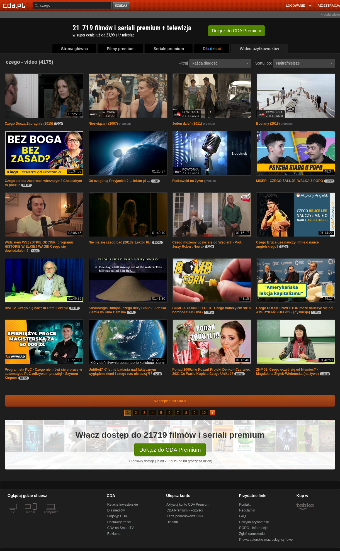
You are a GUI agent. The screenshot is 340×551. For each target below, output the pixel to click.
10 (204, 413)
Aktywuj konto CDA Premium (187, 504)
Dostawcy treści (119, 522)
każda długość (220, 63)
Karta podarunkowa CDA (184, 516)
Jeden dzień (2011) (187, 124)
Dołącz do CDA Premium (170, 450)
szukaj (121, 5)
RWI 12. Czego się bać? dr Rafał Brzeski (36, 308)
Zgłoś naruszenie (251, 534)
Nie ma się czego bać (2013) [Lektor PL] (120, 242)
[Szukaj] (72, 5)
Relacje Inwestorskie (122, 504)
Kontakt (245, 504)
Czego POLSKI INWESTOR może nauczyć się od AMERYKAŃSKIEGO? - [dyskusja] (294, 310)
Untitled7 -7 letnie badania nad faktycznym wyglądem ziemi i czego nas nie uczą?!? (122, 372)
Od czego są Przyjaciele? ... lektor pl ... (119, 181)
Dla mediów (116, 510)
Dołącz (236, 30)
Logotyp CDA (117, 516)
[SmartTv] (35, 515)
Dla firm (172, 522)
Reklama (113, 534)
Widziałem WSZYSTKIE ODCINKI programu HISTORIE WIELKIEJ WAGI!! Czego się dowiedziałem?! (39, 246)
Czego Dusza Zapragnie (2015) (29, 124)
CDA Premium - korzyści (184, 510)
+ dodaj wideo (330, 14)
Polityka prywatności (254, 522)
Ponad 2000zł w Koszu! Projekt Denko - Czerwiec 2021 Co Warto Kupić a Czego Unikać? (211, 372)
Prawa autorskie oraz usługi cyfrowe (266, 540)
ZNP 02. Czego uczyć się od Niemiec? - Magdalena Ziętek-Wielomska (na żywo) (287, 372)
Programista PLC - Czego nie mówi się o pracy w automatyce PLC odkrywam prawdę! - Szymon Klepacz (43, 374)
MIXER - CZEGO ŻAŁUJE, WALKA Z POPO (289, 181)
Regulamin (247, 510)
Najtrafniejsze (304, 63)
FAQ (242, 516)
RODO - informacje (253, 528)
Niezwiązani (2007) (103, 124)
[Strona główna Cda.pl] (15, 5)
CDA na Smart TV (120, 528)
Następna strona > (166, 401)
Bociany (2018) (268, 124)
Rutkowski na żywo (187, 181)
